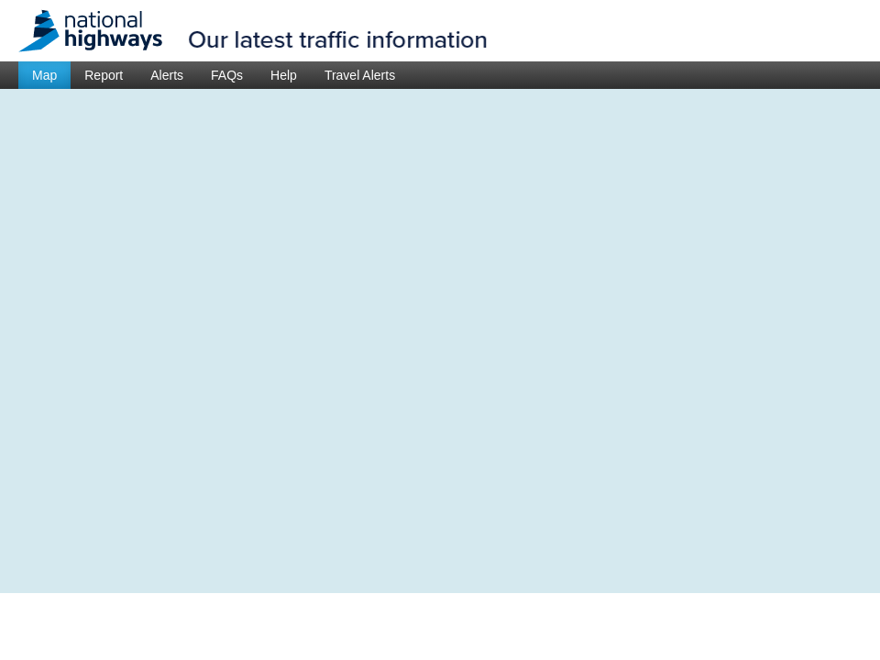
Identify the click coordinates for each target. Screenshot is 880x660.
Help (283, 75)
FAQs (227, 75)
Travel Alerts (359, 75)
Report (103, 75)
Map (44, 75)
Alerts (166, 75)
